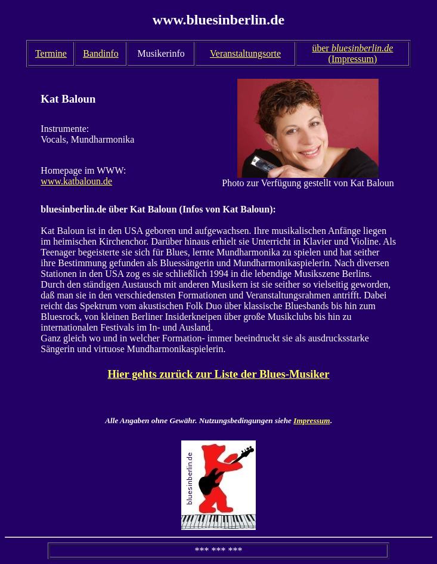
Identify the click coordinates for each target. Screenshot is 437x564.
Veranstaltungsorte (245, 53)
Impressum (311, 420)
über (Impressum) (352, 53)
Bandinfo (101, 53)
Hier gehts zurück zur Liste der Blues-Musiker (219, 374)
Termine (51, 53)
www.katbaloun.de (76, 181)
